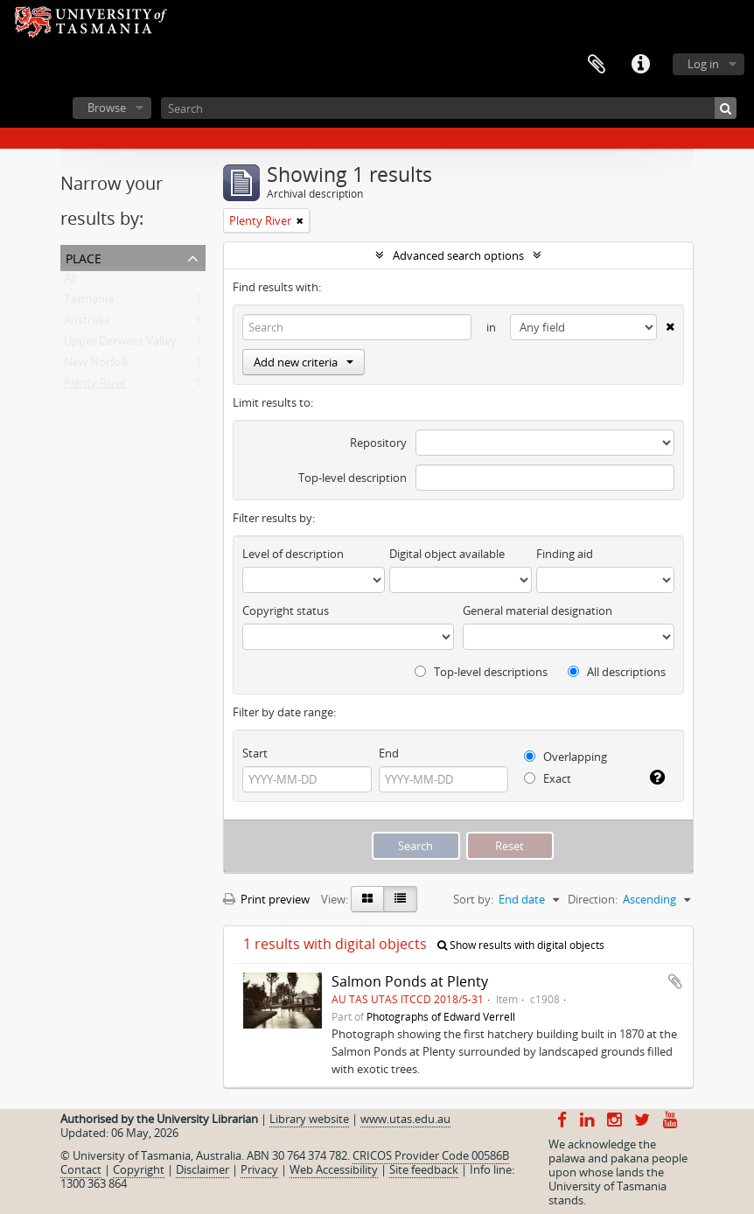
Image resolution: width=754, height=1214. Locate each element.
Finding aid (564, 554)
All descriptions (617, 672)
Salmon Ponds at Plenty (410, 981)
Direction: (593, 899)
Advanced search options (458, 255)
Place (83, 257)
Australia (86, 323)
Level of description (293, 554)
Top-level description (352, 477)
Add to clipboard (675, 981)
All (70, 282)
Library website (309, 1119)
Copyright (138, 1169)
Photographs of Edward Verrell (441, 1016)
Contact (80, 1169)
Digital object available (447, 554)
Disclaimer (202, 1169)
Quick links (640, 65)
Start (255, 753)
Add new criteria (303, 362)
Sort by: (473, 899)
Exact (547, 778)
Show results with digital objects (520, 945)
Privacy (259, 1169)
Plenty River (95, 386)
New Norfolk (96, 365)
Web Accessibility (334, 1169)
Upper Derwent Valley (120, 344)
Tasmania (89, 302)
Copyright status (285, 610)
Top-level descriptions (481, 672)
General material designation (537, 610)
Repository (378, 442)
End (389, 753)
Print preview (266, 899)
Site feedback (423, 1169)
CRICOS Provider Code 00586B (431, 1155)
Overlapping (565, 756)
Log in (703, 64)
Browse (106, 107)
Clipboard (596, 65)
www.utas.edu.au (405, 1119)
